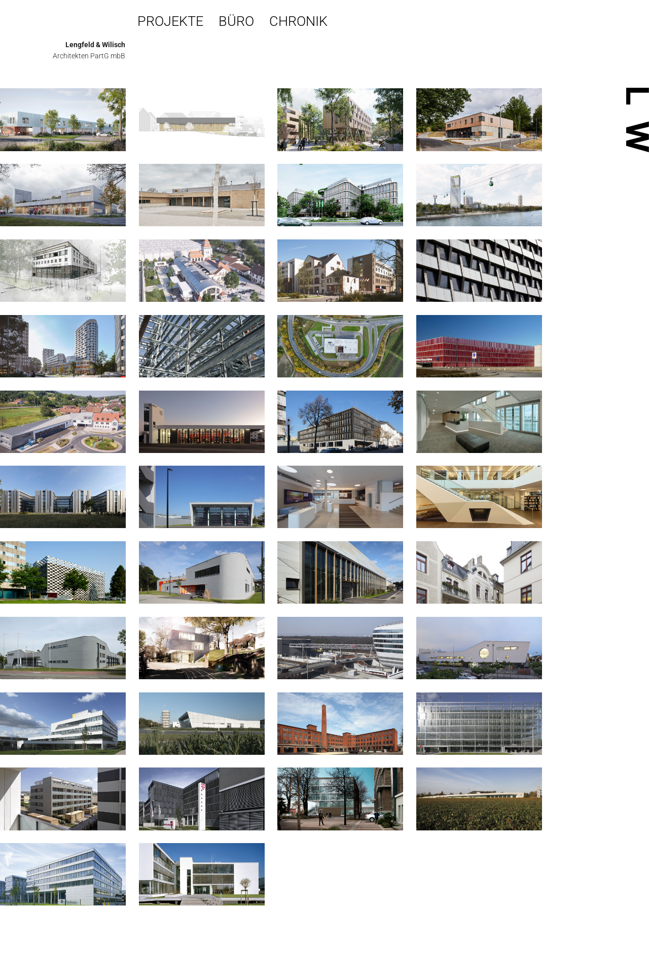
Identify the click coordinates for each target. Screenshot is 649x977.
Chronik (298, 21)
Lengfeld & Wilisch (95, 45)
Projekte (170, 21)
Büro (236, 21)
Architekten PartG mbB (89, 56)
